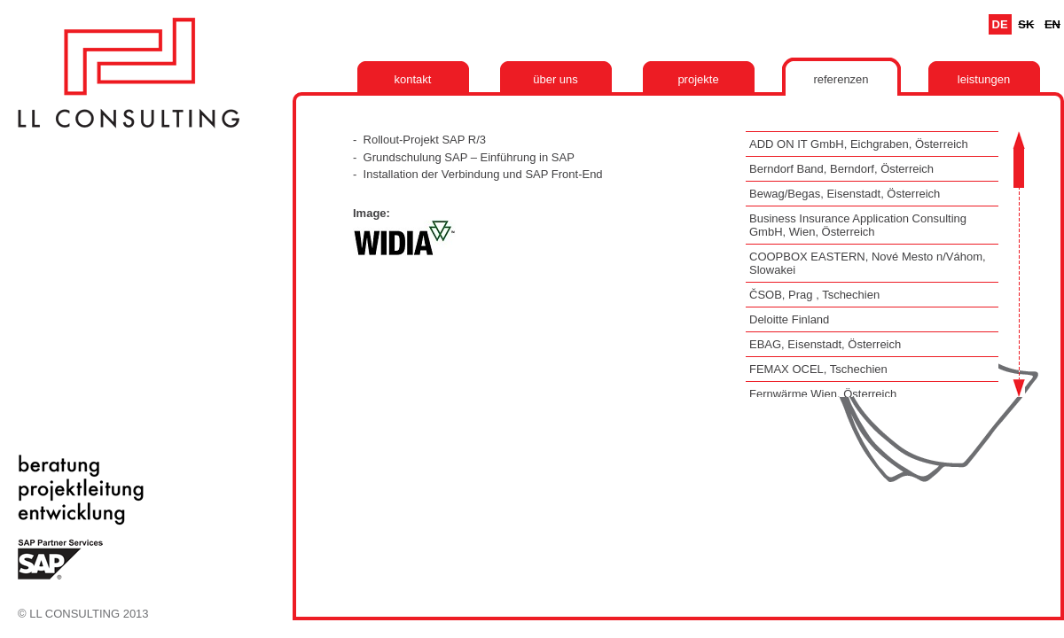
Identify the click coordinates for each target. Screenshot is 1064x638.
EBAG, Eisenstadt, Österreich (825, 344)
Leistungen (984, 79)
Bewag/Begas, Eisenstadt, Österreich (844, 193)
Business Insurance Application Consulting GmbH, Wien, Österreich (857, 225)
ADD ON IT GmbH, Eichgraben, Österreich (858, 144)
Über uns (555, 79)
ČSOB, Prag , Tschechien (814, 294)
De (1000, 24)
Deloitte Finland (789, 319)
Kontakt (413, 79)
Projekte (697, 79)
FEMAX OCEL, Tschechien (818, 369)
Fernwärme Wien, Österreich (822, 394)
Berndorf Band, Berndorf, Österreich (841, 168)
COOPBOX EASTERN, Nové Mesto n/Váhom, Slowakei (867, 263)
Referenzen (840, 79)
